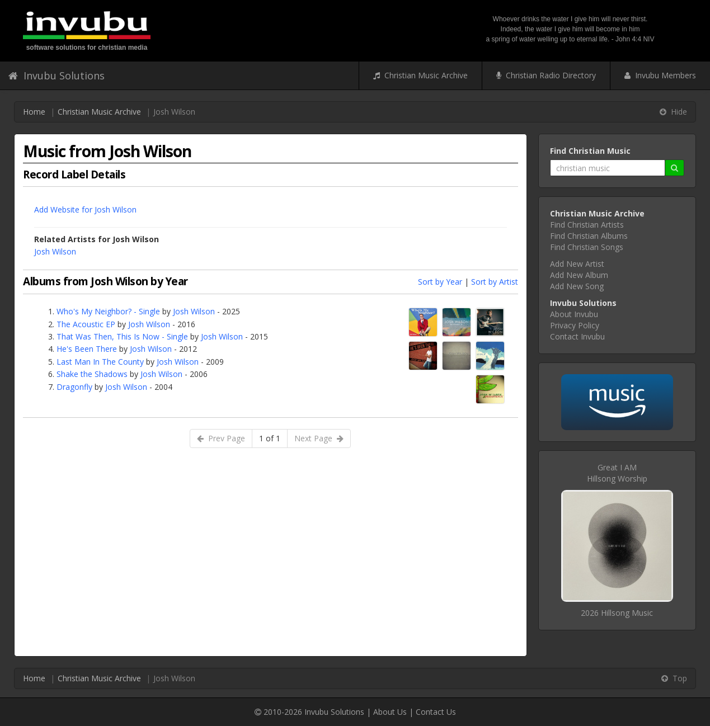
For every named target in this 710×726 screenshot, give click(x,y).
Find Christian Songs (586, 247)
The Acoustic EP (86, 324)
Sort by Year (440, 281)
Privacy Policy (574, 325)
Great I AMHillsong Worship (617, 473)
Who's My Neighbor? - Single (108, 311)
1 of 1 (269, 438)
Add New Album (579, 275)
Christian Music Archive (420, 75)
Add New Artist (577, 263)
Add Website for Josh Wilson (85, 209)
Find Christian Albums (589, 235)
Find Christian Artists (587, 224)
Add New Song (577, 286)
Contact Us (436, 711)
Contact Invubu (577, 336)
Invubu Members (660, 75)
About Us (390, 711)
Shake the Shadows (92, 374)
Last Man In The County (100, 361)
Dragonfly (74, 386)
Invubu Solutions (56, 75)
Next (319, 438)
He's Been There (87, 348)
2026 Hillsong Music (617, 612)
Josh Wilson (55, 251)
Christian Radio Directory (546, 75)
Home (34, 111)
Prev (221, 438)
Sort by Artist (494, 281)
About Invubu (574, 314)
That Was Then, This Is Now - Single (122, 336)
